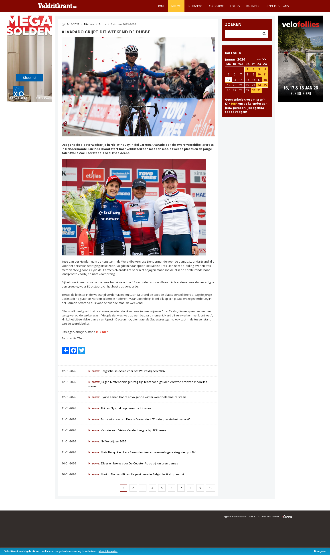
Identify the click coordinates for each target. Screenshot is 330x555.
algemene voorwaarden (235, 516)
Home (161, 6)
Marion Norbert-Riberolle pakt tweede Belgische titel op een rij (136, 474)
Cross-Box (216, 6)
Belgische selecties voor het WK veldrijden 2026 (126, 371)
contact (253, 516)
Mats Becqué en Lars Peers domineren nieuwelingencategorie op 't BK (142, 452)
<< (259, 59)
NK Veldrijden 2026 (107, 441)
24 (259, 85)
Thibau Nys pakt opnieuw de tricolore (119, 408)
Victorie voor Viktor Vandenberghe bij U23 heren (127, 430)
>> (264, 59)
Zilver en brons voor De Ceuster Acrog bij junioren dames (133, 463)
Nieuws (176, 6)
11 (265, 74)
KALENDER (233, 53)
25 (265, 85)
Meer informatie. (108, 551)
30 (253, 90)
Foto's (235, 6)
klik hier (102, 332)
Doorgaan (320, 551)
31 (259, 90)
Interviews (195, 6)
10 (210, 488)
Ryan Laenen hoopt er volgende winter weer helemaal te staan (137, 397)
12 (228, 80)
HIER (234, 103)
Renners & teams (277, 6)
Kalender (252, 6)
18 (265, 80)
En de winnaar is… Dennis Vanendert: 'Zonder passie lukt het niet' (139, 419)
